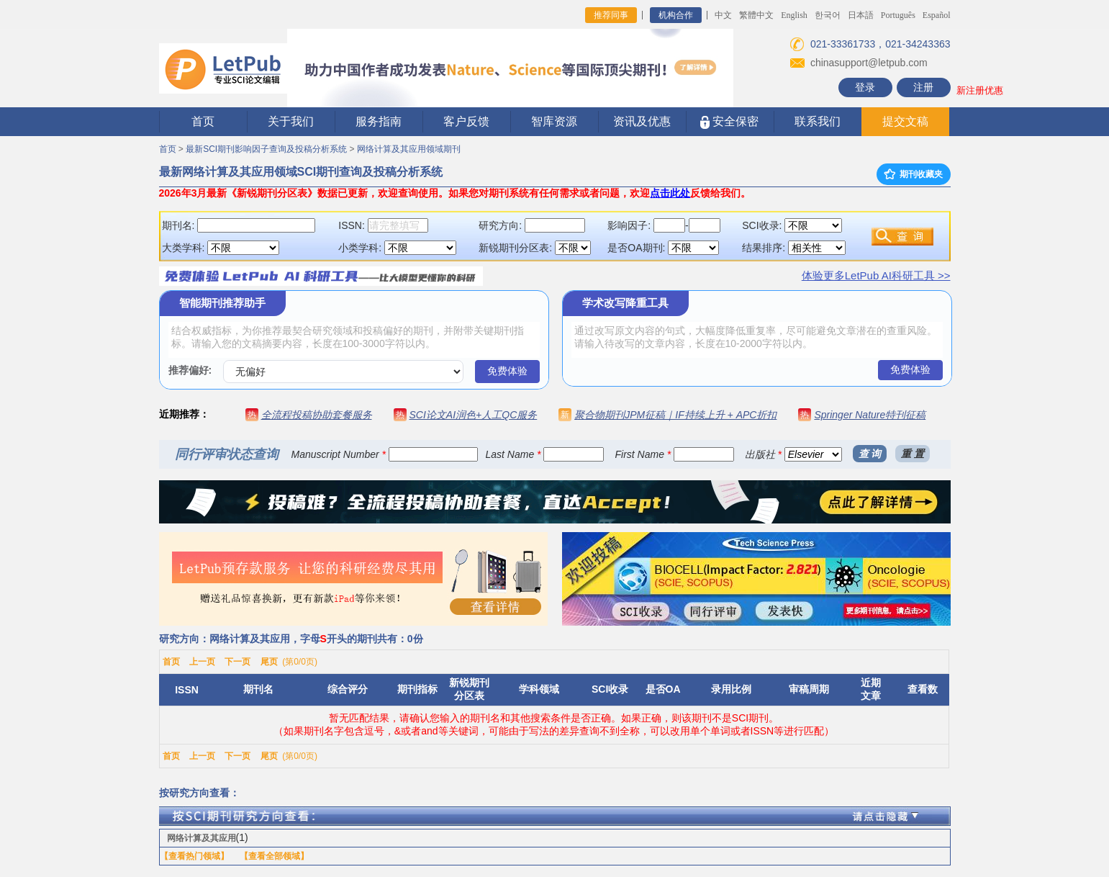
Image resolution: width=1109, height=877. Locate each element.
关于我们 (291, 121)
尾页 (269, 662)
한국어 (828, 15)
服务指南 (379, 121)
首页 (202, 121)
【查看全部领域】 (274, 856)
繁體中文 (756, 15)
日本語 (861, 15)
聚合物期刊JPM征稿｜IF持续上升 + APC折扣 (675, 414)
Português (898, 15)
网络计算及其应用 (201, 838)
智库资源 (554, 121)
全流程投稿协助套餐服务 (316, 414)
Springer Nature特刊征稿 (869, 414)
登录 (865, 87)
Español (937, 15)
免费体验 (507, 371)
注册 (923, 87)
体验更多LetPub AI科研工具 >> (876, 275)
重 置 (912, 453)
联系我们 (818, 121)
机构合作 (675, 15)
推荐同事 (611, 15)
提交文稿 (905, 121)
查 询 (870, 453)
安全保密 (729, 122)
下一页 (237, 662)
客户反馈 (466, 121)
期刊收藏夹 (913, 174)
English (794, 15)
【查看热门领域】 (194, 856)
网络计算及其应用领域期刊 (409, 149)
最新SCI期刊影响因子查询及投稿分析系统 (266, 149)
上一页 (202, 662)
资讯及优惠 (642, 121)
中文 (723, 15)
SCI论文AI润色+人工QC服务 (473, 414)
